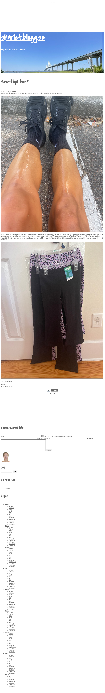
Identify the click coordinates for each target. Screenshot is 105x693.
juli (10, 518)
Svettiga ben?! (15, 81)
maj (10, 515)
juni (10, 516)
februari (11, 510)
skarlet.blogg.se (23, 37)
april (10, 513)
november (12, 525)
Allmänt (10, 386)
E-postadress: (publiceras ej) (63, 436)
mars (10, 511)
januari (11, 508)
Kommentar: (89, 438)
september (12, 521)
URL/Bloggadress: (43, 438)
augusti (11, 520)
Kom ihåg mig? (49, 436)
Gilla (55, 390)
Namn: (3, 436)
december (12, 526)
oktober (11, 523)
